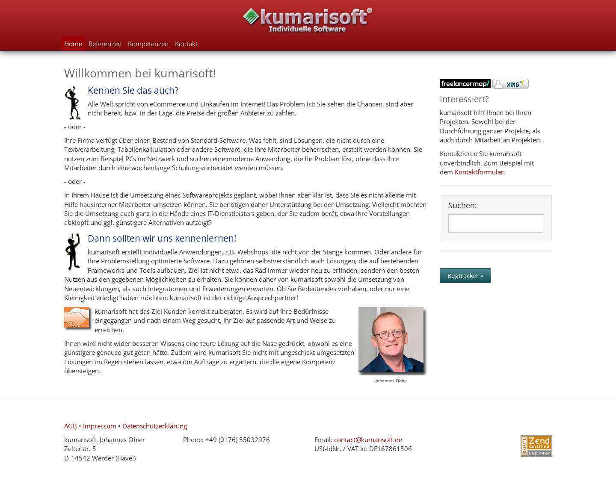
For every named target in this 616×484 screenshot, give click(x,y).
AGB (70, 426)
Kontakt (186, 43)
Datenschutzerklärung (154, 426)
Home (73, 43)
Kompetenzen (148, 43)
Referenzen (105, 43)
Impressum (99, 426)
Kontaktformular (479, 172)
